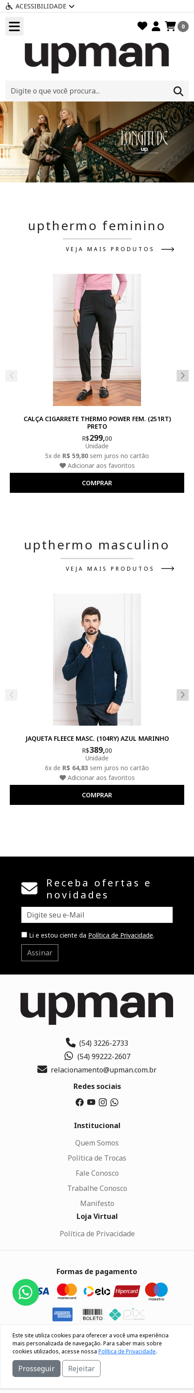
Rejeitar (81, 1368)
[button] (87, 172)
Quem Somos (97, 1143)
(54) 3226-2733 (97, 1043)
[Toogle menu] (14, 26)
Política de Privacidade (120, 935)
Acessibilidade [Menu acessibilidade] (40, 6)
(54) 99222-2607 (97, 1056)
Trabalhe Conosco (97, 1188)
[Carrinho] (177, 26)
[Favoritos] (142, 26)
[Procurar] (178, 91)
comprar (97, 483)
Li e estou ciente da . (87, 935)
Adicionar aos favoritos (97, 465)
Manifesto (97, 1203)
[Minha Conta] (156, 26)
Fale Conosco (97, 1173)
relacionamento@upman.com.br (97, 1069)
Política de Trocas (97, 1158)
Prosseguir (36, 1368)
